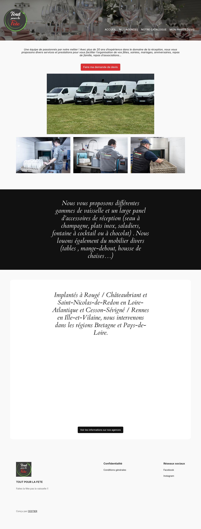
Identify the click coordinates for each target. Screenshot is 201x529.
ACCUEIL (110, 29)
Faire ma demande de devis (100, 66)
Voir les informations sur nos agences (100, 430)
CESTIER (32, 511)
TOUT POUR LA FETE (29, 481)
